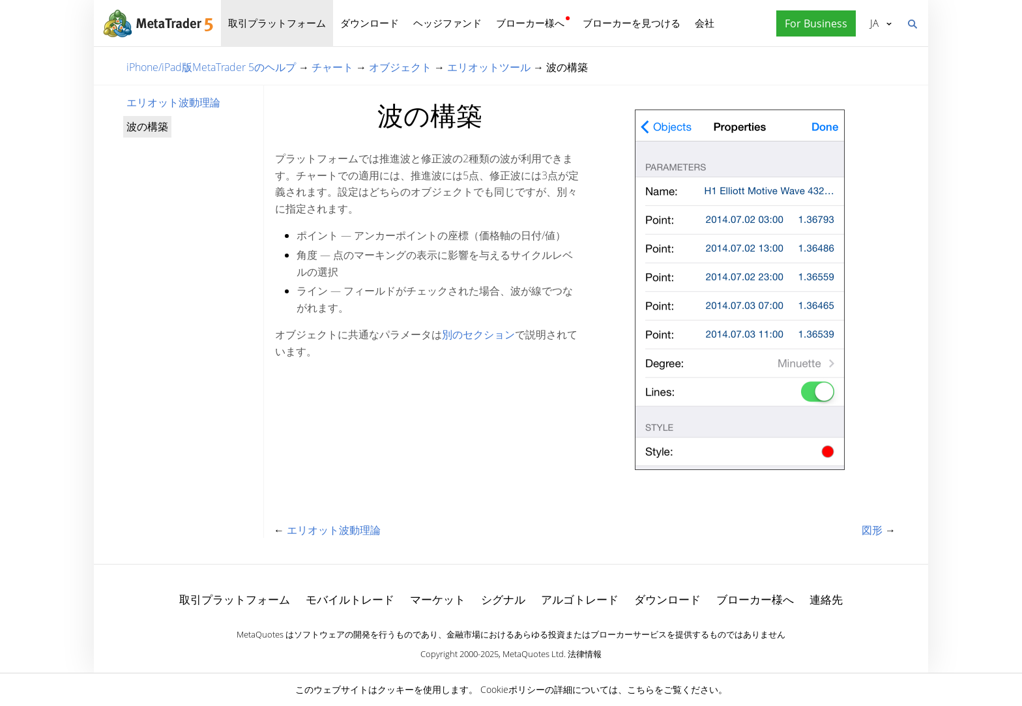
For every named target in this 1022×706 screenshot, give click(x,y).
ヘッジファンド (447, 22)
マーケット (437, 599)
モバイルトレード (350, 599)
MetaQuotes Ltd (533, 654)
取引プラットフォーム (277, 22)
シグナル (503, 599)
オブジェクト (400, 67)
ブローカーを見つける (631, 22)
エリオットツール (489, 67)
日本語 (874, 22)
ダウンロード (369, 22)
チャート (332, 67)
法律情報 (585, 654)
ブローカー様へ (530, 22)
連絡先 (826, 599)
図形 (872, 530)
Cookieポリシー (512, 689)
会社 (704, 22)
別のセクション (478, 334)
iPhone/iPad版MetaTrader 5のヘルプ (211, 67)
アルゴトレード (580, 599)
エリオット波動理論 (173, 102)
